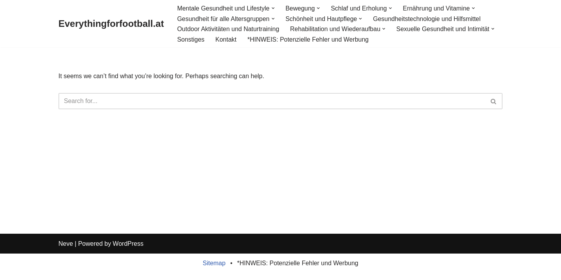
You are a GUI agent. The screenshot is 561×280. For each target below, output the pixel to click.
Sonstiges (191, 39)
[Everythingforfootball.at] (111, 24)
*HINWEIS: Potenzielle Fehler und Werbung (308, 39)
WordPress (128, 250)
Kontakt (225, 39)
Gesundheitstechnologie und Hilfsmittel (427, 19)
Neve (65, 250)
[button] (273, 8)
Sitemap (214, 270)
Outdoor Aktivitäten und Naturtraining (228, 29)
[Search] (271, 101)
